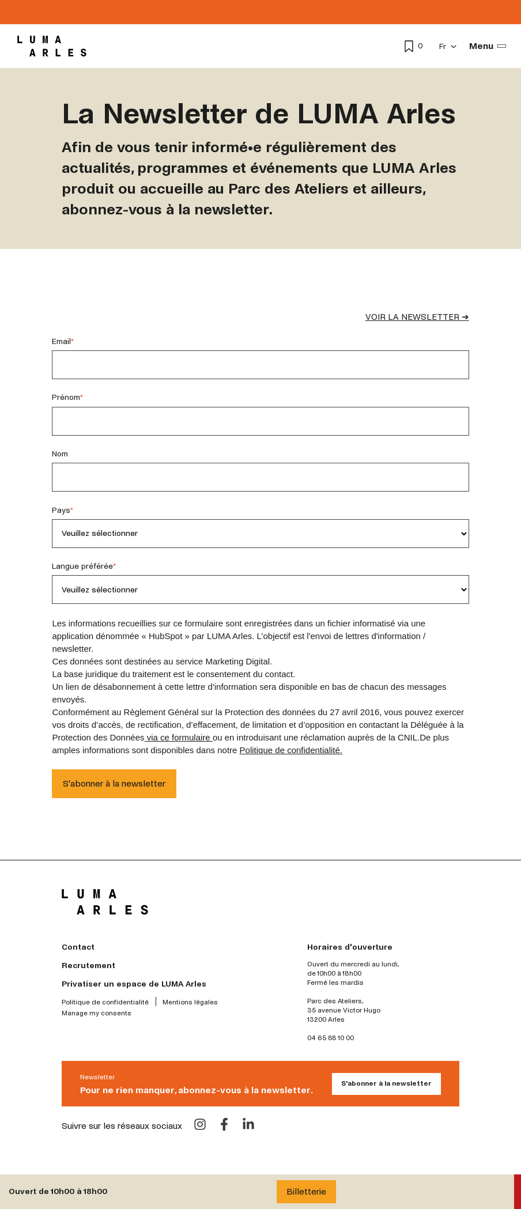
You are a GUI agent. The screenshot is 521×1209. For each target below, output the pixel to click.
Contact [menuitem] (78, 947)
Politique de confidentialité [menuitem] (105, 1002)
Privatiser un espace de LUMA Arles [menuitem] (134, 984)
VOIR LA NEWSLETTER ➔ (417, 317)
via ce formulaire (179, 737)
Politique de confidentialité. (291, 750)
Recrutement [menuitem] (88, 965)
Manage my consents (96, 1013)
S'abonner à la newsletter (386, 1083)
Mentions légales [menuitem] (190, 1002)
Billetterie (306, 1191)
